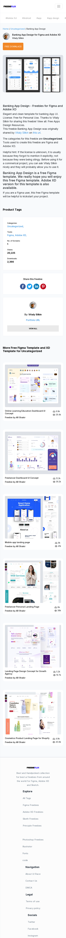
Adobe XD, (21, 235)
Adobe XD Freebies (33, 812)
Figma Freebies (31, 805)
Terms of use (33, 901)
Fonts (25, 853)
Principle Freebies (32, 825)
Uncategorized (17, 29)
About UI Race (33, 874)
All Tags (27, 798)
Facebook (33, 928)
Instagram (33, 935)
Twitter (31, 922)
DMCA (28, 887)
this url (37, 132)
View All (33, 328)
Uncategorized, (15, 226)
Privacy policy (33, 908)
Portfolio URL (33, 320)
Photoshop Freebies (33, 839)
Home (6, 29)
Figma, (11, 235)
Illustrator (27, 846)
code (25, 860)
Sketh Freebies (31, 818)
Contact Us (31, 880)
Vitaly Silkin (18, 38)
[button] (8, 76)
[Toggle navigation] (58, 6)
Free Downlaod (13, 46)
